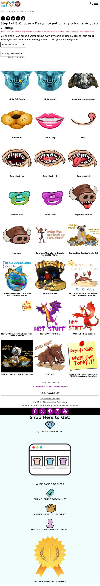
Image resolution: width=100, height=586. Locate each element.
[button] (91, 3)
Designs (12, 11)
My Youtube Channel (50, 398)
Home (3, 11)
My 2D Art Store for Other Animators (50, 402)
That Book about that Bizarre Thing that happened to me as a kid (50, 405)
